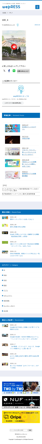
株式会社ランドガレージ (21, 434)
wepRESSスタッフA (9, 25)
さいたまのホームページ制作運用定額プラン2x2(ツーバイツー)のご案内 (20, 189)
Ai (4, 270)
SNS (5, 280)
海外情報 (6, 301)
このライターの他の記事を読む (13, 103)
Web (5, 275)
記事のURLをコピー (23, 71)
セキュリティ (8, 295)
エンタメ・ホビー (9, 306)
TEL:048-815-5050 (21, 436)
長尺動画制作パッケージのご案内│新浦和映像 (18, 194)
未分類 (6, 311)
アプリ (6, 290)
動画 (5, 285)
